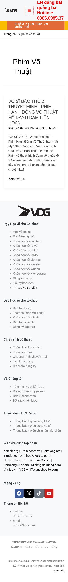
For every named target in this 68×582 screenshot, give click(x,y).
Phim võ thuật (17, 128)
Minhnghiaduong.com (46, 465)
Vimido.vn (10, 469)
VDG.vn (24, 469)
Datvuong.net (51, 451)
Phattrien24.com (38, 460)
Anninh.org (11, 451)
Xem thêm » (16, 179)
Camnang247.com (16, 465)
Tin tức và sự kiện (25, 287)
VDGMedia (58, 570)
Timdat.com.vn (14, 455)
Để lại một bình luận (43, 128)
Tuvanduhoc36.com (44, 469)
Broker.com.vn (30, 451)
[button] (35, 25)
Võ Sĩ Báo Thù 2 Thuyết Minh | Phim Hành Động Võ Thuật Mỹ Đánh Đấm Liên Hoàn (33, 112)
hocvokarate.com (38, 455)
